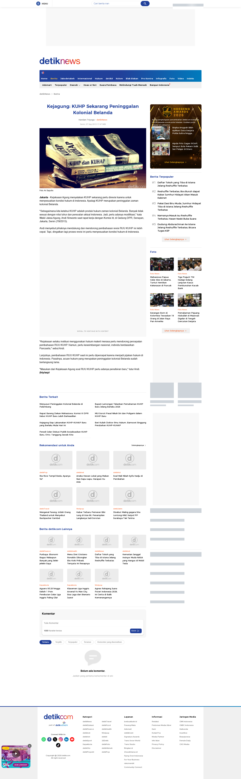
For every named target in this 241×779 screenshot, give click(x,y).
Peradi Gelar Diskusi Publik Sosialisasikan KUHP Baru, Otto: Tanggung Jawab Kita (63, 433)
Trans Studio (129, 744)
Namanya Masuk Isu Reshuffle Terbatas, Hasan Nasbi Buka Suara (177, 217)
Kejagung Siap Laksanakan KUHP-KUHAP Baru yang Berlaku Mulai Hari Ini (63, 424)
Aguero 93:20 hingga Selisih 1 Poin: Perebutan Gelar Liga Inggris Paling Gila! (50, 593)
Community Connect (133, 767)
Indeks (190, 78)
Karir (154, 729)
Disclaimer (156, 748)
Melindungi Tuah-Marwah (133, 85)
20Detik (105, 741)
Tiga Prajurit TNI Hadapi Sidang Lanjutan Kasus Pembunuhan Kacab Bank (188, 282)
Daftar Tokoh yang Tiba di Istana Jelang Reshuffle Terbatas (105, 557)
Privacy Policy (158, 744)
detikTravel (106, 721)
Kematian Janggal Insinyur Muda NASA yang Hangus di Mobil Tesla (133, 559)
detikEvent (128, 733)
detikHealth (107, 729)
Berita (54, 78)
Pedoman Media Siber (161, 725)
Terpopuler (61, 85)
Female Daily (185, 741)
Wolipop (105, 733)
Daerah (75, 85)
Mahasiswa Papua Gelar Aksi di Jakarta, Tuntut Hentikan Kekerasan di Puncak (160, 281)
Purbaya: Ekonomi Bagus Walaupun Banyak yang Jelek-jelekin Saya (49, 559)
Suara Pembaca (108, 85)
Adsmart (47, 85)
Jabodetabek (67, 78)
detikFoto (106, 744)
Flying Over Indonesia (133, 756)
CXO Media (184, 744)
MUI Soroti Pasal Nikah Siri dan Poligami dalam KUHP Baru (118, 414)
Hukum (99, 78)
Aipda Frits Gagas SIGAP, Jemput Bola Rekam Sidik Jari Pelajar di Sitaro (185, 146)
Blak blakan (132, 78)
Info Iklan (156, 741)
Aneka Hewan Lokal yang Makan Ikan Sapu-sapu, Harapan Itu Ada (92, 479)
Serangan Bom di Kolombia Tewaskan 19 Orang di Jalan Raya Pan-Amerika (162, 317)
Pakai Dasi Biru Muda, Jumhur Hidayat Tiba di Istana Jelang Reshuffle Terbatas (179, 206)
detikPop (106, 752)
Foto (172, 78)
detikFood (106, 725)
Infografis (161, 78)
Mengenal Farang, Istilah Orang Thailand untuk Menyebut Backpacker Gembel (55, 515)
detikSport (87, 741)
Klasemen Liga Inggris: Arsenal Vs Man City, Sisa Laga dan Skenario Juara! (78, 593)
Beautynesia (185, 737)
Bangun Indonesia (159, 85)
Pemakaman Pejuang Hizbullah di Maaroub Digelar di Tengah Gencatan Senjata (188, 317)
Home (44, 78)
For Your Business (131, 760)
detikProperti (88, 752)
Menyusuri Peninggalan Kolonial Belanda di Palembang (61, 405)
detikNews (45, 94)
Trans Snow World (132, 741)
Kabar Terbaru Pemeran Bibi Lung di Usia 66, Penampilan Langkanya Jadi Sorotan (90, 515)
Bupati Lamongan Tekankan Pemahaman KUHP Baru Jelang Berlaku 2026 (119, 405)
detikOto (86, 748)
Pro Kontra (147, 78)
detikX (109, 78)
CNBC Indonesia (187, 725)
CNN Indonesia (186, 721)
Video (181, 78)
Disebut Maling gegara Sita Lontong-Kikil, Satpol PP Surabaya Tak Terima (126, 515)
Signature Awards (132, 737)
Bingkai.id (128, 748)
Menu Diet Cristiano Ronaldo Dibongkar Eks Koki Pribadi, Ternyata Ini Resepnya (78, 559)
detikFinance (88, 729)
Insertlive (183, 733)
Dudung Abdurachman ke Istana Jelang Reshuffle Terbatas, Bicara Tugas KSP (177, 227)
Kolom (119, 78)
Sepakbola (87, 744)
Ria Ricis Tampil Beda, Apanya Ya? (55, 477)
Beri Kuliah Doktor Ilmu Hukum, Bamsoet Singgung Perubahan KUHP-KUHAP (120, 424)
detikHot (86, 737)
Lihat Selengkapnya (175, 162)
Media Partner (158, 737)
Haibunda (184, 729)
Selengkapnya (139, 445)
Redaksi (155, 721)
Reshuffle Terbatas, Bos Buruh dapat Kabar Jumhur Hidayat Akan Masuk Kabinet (179, 194)
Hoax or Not (90, 85)
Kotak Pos (156, 733)
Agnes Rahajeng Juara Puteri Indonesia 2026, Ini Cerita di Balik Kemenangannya (106, 593)
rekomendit (129, 763)
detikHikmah (107, 748)
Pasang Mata (130, 725)
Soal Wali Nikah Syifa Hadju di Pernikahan (128, 477)
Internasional (85, 78)
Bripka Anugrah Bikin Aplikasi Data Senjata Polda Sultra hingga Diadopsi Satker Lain (183, 130)
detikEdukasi (88, 725)
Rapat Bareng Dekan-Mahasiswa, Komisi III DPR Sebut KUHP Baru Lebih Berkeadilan (64, 414)
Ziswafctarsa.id (131, 752)
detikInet (86, 733)
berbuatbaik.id (130, 721)
